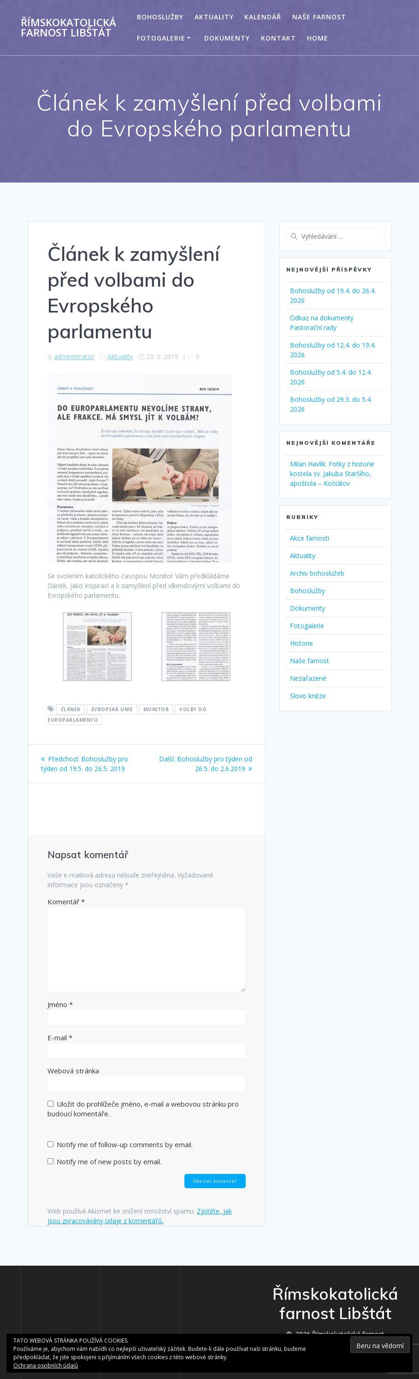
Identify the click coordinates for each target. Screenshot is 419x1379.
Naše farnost (319, 16)
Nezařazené (308, 678)
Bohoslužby (160, 16)
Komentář (66, 901)
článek (71, 709)
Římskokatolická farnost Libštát (68, 28)
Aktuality (214, 16)
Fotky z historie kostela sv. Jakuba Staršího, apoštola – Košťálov (332, 474)
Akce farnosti (309, 538)
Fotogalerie (161, 38)
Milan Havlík (307, 464)
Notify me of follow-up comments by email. (125, 1144)
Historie (301, 643)
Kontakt (278, 38)
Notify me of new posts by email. (109, 1161)
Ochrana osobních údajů (45, 1365)
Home (317, 38)
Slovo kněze (308, 695)
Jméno (60, 1004)
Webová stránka (73, 1070)
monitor (156, 709)
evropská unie (112, 709)
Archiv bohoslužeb (317, 573)
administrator (74, 356)
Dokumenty (227, 38)
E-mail (59, 1037)
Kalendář (262, 16)
